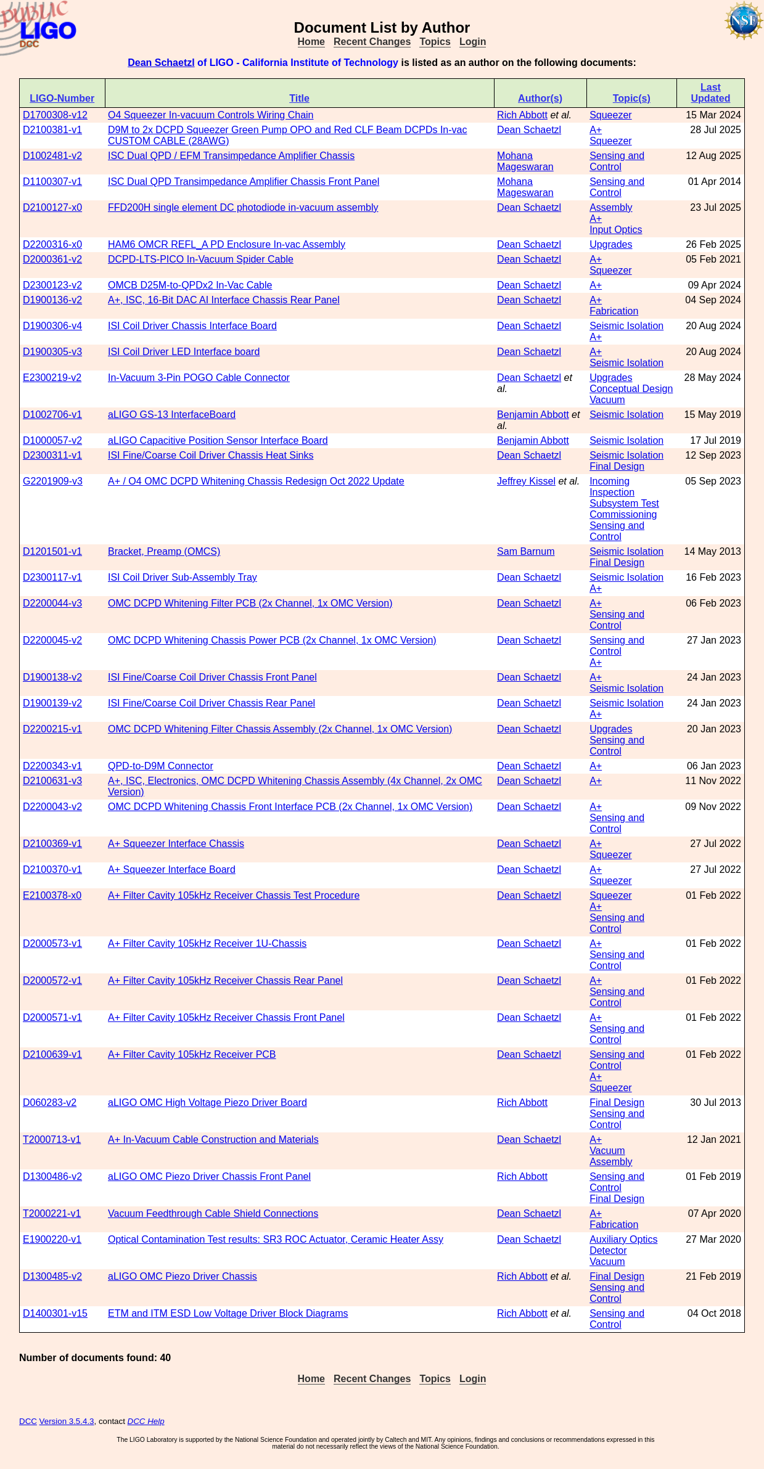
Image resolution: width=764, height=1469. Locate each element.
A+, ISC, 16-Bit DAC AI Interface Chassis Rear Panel (224, 300)
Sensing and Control (616, 161)
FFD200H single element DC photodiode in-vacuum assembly (243, 207)
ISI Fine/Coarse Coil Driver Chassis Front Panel (212, 677)
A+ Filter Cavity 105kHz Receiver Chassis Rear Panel (225, 980)
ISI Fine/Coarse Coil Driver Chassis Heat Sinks (210, 455)
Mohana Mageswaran (525, 161)
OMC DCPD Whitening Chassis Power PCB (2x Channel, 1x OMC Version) (272, 640)
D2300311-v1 (52, 455)
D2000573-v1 (52, 943)
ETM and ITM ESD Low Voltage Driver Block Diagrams (228, 1313)
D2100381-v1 (52, 130)
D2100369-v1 (52, 843)
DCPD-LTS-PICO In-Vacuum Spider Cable (201, 259)
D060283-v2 (49, 1102)
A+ (595, 130)
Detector (607, 1250)
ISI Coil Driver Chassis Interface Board (192, 326)
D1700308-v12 (55, 115)
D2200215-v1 (52, 729)
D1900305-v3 (52, 351)
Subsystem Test (624, 503)
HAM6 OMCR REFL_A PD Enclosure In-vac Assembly (226, 244)
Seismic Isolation (626, 326)
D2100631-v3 (52, 780)
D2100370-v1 (52, 869)
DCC (28, 1421)
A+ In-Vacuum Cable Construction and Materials (213, 1139)
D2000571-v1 (52, 1017)
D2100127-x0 (52, 207)
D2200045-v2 (52, 640)
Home (311, 41)
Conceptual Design (631, 388)
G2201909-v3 (53, 481)
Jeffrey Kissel (526, 481)
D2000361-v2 (52, 259)
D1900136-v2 (52, 300)
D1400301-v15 (55, 1313)
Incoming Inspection (612, 486)
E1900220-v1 (52, 1239)
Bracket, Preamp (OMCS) (164, 551)
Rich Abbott (522, 115)
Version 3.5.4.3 (66, 1421)
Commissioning (623, 514)
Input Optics (615, 229)
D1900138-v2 (52, 677)
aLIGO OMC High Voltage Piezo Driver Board (207, 1102)
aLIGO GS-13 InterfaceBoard (172, 414)
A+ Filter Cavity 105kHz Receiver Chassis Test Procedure (233, 895)
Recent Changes (372, 41)
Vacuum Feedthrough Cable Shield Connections (213, 1213)
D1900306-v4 (52, 326)
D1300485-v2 (52, 1276)
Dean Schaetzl (161, 62)
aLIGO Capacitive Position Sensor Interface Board (218, 440)
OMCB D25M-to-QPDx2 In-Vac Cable (190, 285)
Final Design (616, 466)
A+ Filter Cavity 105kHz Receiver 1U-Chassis (207, 943)
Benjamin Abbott (533, 414)
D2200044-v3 (52, 603)
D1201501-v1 (52, 551)
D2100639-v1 (52, 1054)
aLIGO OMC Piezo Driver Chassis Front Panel (209, 1176)
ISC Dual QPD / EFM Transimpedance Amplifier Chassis (231, 155)
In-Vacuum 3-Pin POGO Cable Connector (199, 377)
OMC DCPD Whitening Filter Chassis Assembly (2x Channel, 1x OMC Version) (280, 729)
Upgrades (610, 244)
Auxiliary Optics (623, 1239)
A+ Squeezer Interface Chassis (176, 843)
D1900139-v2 (52, 703)
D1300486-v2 (52, 1176)
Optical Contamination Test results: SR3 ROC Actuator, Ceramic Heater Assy (275, 1239)
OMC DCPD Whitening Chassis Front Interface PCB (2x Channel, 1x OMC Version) (290, 806)
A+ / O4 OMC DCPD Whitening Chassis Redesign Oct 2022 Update (256, 481)
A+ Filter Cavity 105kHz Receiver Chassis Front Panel (226, 1017)
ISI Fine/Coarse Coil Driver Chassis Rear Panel (211, 703)
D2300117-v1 (52, 577)
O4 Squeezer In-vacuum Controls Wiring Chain (210, 115)
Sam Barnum (525, 551)
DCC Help (146, 1421)
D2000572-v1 (52, 980)
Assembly (610, 207)
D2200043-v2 (52, 806)
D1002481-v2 (52, 155)
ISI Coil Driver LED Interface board (184, 351)
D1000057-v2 (52, 440)
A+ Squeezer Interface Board (172, 869)
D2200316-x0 (52, 244)
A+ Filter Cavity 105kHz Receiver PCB (192, 1054)
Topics (434, 41)
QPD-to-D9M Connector (160, 766)
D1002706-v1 (52, 414)
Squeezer (610, 115)
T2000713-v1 (52, 1139)
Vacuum (607, 400)
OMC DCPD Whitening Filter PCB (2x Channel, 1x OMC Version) (250, 603)
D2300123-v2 (52, 285)
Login (473, 41)
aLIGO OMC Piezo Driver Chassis (182, 1276)
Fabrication (613, 311)
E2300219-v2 (52, 377)
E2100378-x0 (52, 895)
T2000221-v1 (52, 1213)
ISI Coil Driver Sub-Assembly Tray (182, 577)
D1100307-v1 (52, 181)
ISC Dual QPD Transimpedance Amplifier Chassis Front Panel (243, 181)
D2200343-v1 (52, 766)
